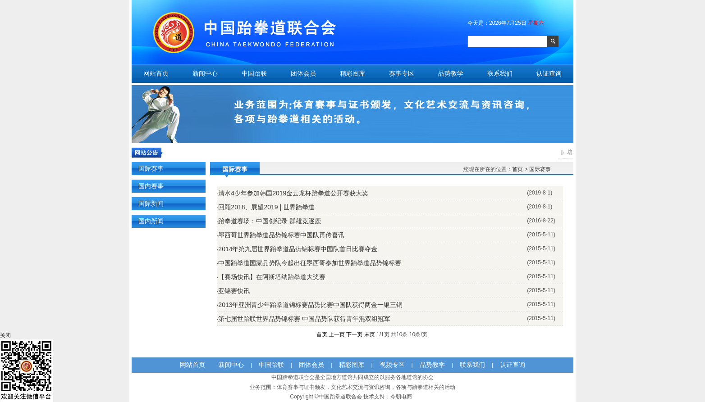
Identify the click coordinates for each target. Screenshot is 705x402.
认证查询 (549, 73)
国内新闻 (151, 221)
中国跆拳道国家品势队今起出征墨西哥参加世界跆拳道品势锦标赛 (309, 262)
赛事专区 (401, 73)
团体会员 (303, 73)
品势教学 (450, 73)
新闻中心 (205, 73)
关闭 (5, 335)
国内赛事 (151, 186)
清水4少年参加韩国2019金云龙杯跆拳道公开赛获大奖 (293, 193)
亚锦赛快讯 (234, 290)
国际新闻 (151, 203)
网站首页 (156, 73)
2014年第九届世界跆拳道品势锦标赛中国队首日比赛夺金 (297, 249)
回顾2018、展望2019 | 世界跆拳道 (266, 207)
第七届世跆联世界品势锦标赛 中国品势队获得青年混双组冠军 (304, 318)
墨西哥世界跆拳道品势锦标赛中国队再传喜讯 (281, 235)
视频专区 (392, 364)
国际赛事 (151, 168)
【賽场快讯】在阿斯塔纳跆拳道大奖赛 (271, 276)
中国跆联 (254, 73)
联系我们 (500, 73)
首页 (517, 169)
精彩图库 (352, 73)
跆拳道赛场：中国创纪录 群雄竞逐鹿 (269, 221)
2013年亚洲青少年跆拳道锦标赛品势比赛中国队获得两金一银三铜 (310, 304)
